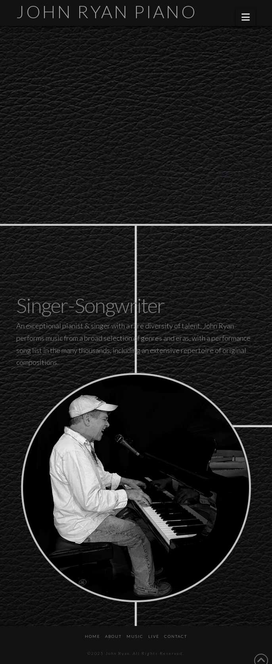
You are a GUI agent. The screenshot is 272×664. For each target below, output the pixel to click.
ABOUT (113, 636)
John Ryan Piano (106, 11)
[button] (246, 17)
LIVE (153, 636)
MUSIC (135, 636)
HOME (92, 636)
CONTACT (175, 636)
